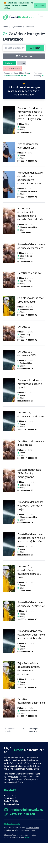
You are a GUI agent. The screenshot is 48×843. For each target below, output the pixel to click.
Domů (5, 27)
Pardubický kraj (26, 363)
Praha (22, 127)
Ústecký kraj (25, 334)
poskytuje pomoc (32, 828)
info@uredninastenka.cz (23, 810)
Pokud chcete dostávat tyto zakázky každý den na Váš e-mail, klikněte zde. (24, 89)
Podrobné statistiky (39, 74)
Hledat (35, 47)
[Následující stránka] (36, 730)
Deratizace (9, 63)
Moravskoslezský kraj (28, 191)
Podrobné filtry (24, 56)
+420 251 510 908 (19, 814)
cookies (14, 776)
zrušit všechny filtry (12, 68)
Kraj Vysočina (25, 281)
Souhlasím (40, 5)
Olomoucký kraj (26, 256)
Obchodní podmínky (12, 824)
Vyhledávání (17, 27)
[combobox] (15, 48)
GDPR (26, 838)
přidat (21, 63)
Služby (22, 130)
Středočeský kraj (26, 309)
